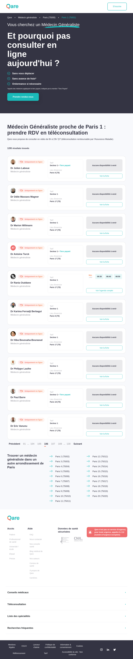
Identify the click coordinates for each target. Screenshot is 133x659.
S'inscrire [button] (117, 6)
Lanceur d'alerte (36, 646)
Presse (12, 559)
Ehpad (12, 554)
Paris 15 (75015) (100, 471)
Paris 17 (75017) (100, 481)
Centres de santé (34, 564)
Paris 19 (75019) (100, 491)
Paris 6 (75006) (62, 476)
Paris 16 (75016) (100, 476)
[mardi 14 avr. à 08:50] (118, 276)
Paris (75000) (49, 17)
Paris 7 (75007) (62, 481)
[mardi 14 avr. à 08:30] (99, 276)
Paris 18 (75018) (100, 486)
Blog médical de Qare (36, 552)
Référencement (19, 653)
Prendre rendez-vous (23, 97)
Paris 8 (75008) (62, 486)
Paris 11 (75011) (63, 501)
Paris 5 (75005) (62, 471)
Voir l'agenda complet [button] (104, 291)
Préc (14, 443)
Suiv (78, 443)
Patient (12, 535)
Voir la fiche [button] (104, 176)
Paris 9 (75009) (62, 491)
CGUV (24, 646)
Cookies (79, 646)
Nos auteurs (34, 559)
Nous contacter (36, 539)
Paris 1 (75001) (69, 17)
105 (39, 444)
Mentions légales (12, 646)
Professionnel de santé (14, 540)
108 (60, 444)
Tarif (45, 653)
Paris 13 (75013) (100, 461)
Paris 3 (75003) (62, 461)
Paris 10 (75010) (63, 496)
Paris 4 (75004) (62, 466)
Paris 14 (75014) (100, 466)
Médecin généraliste (27, 17)
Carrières (33, 578)
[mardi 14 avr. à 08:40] (109, 276)
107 (53, 444)
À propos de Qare (34, 572)
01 (24, 444)
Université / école (13, 548)
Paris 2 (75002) (62, 456)
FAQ (31, 535)
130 (69, 444)
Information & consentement (65, 646)
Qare (9, 17)
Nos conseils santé (35, 545)
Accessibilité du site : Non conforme (72, 653)
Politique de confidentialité (50, 646)
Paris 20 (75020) (100, 496)
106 (46, 444)
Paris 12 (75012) (100, 456)
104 (32, 444)
